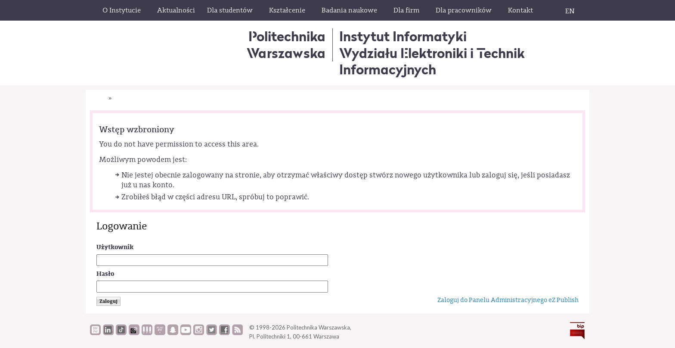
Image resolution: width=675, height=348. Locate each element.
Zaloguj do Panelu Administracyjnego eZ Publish (508, 300)
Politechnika (286, 44)
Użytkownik (114, 247)
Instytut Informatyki (403, 36)
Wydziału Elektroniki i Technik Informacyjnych (432, 61)
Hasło (105, 273)
